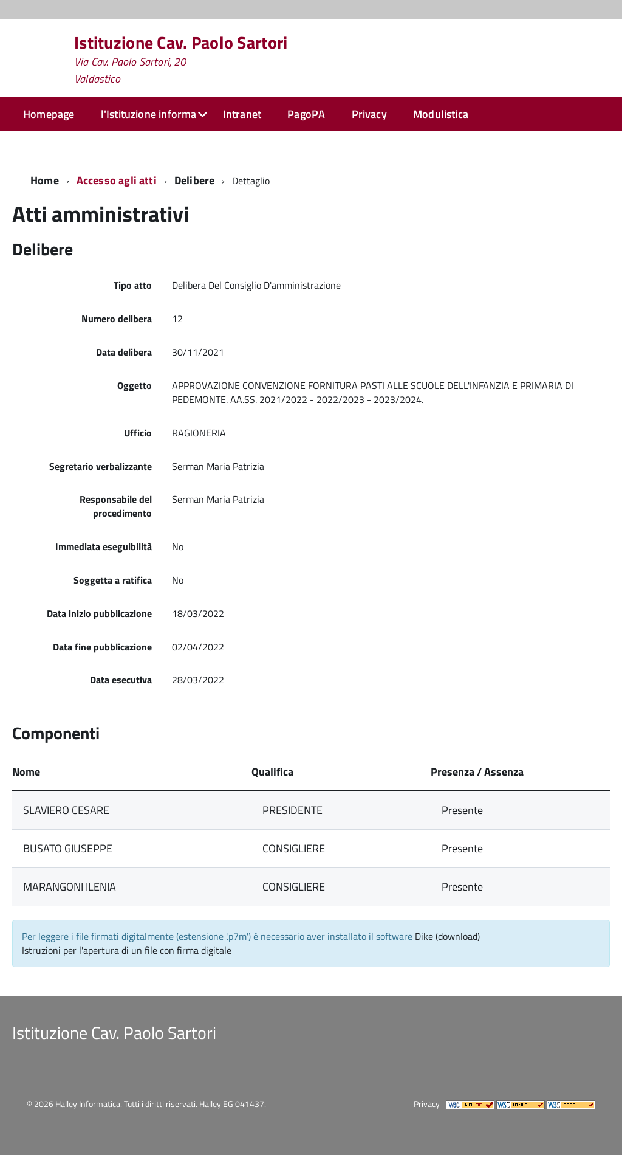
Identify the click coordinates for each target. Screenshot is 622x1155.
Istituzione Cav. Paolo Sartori (180, 59)
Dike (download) (447, 936)
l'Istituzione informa (149, 114)
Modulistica (440, 114)
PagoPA (306, 114)
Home (44, 180)
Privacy (369, 114)
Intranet (242, 114)
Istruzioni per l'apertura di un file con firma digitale (126, 950)
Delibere (194, 180)
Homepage (48, 114)
